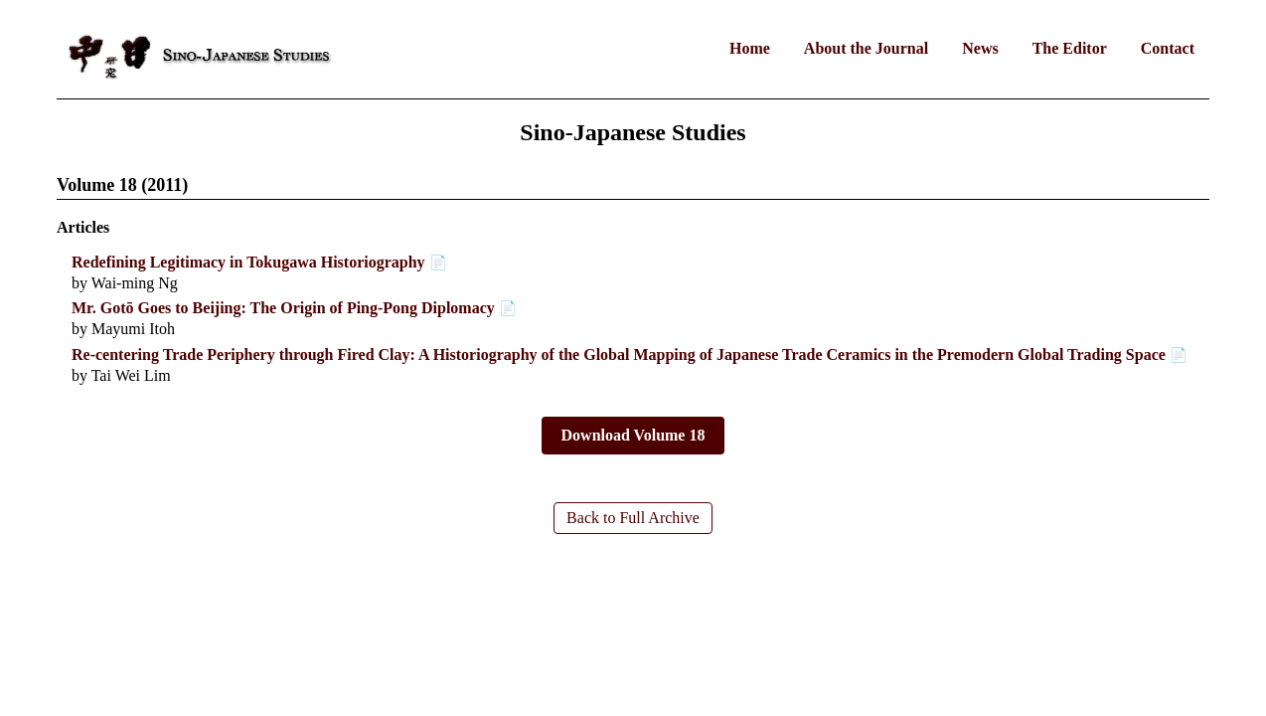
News (980, 48)
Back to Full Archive (633, 517)
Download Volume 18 (633, 435)
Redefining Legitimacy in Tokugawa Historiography (248, 262)
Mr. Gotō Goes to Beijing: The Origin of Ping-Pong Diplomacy (283, 307)
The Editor (1069, 48)
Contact (1167, 48)
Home (749, 48)
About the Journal (866, 48)
